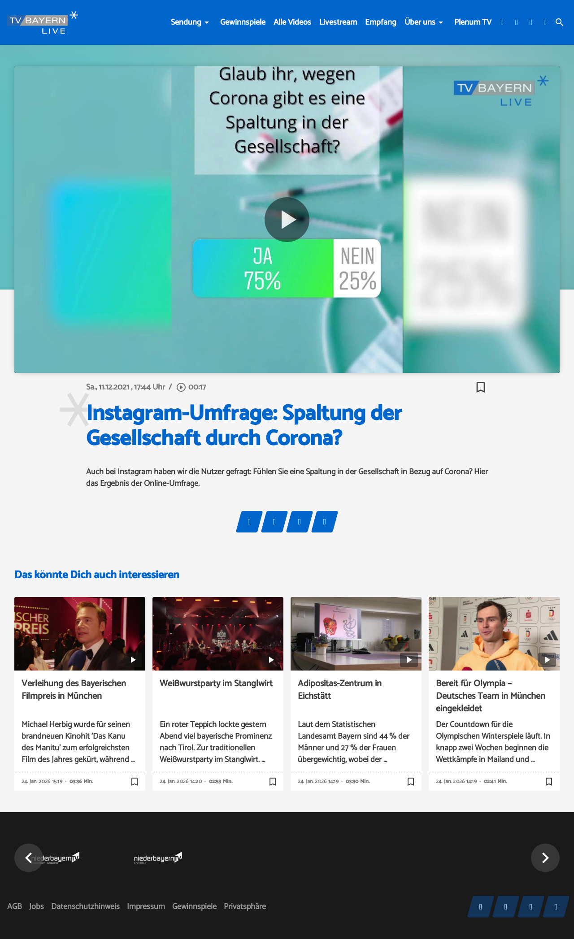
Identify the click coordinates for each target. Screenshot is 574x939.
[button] (28, 858)
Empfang (380, 22)
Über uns (419, 22)
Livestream (338, 22)
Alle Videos (292, 22)
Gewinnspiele (242, 22)
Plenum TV (472, 22)
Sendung (186, 22)
